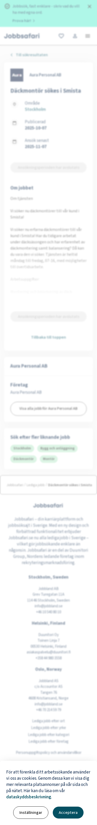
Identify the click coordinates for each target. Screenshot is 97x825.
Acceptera (68, 812)
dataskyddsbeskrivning (28, 797)
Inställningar (30, 812)
